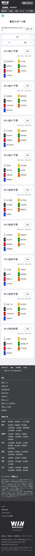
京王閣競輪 (11, 430)
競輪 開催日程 (5, 389)
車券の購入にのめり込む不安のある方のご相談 (13, 542)
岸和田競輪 (19, 454)
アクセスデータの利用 (7, 516)
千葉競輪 (17, 434)
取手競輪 (24, 425)
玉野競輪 (10, 458)
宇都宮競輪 (11, 427)
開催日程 (4, 11)
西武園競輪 (26, 427)
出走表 (11, 11)
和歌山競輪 (11, 454)
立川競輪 (18, 430)
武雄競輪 (25, 467)
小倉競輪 (10, 467)
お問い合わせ (4, 509)
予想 (16, 11)
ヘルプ (3, 506)
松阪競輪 (24, 445)
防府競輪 (24, 458)
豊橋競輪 (10, 445)
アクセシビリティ (5, 513)
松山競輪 (10, 464)
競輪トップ (4, 382)
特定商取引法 (16, 536)
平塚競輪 (10, 436)
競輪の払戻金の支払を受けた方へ (9, 544)
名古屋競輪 (11, 442)
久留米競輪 (18, 467)
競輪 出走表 (4, 393)
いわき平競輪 (25, 421)
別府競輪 (18, 470)
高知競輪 (25, 461)
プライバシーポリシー (27, 536)
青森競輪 (17, 421)
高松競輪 (10, 461)
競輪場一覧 (4, 386)
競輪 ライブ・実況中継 (8, 403)
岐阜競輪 (18, 442)
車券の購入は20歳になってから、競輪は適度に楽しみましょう (17, 539)
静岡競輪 (10, 439)
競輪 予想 (4, 396)
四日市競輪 (11, 448)
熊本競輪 (25, 470)
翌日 (28, 43)
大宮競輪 (18, 427)
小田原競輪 (18, 436)
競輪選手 (4, 410)
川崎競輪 (24, 434)
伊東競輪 (25, 436)
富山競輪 (17, 445)
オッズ (22, 11)
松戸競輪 (10, 434)
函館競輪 (10, 421)
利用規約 (9, 536)
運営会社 (3, 536)
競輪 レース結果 (6, 407)
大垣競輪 (25, 442)
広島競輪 (17, 458)
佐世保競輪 (11, 470)
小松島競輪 (18, 461)
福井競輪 (10, 451)
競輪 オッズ (4, 400)
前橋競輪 (17, 425)
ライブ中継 (29, 11)
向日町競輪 (24, 451)
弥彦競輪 (10, 425)
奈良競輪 (17, 451)
